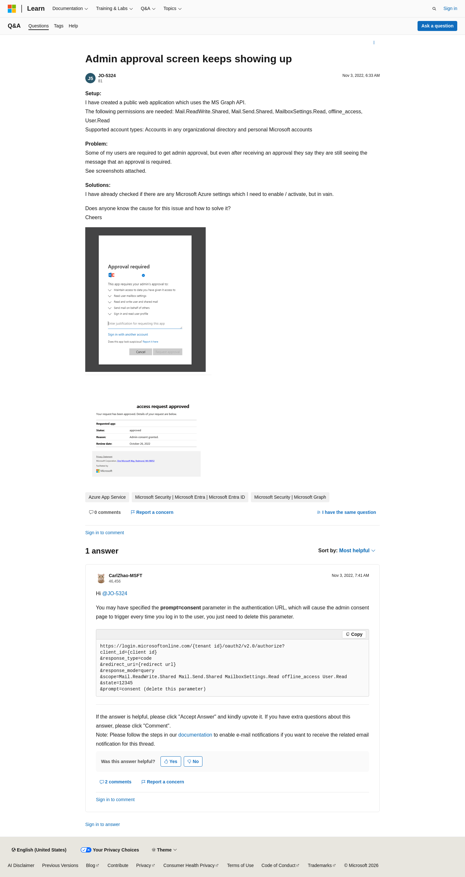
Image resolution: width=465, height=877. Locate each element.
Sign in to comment (104, 532)
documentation (195, 735)
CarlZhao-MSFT (125, 575)
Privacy (143, 865)
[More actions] (374, 42)
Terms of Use (240, 865)
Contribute (118, 865)
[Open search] (434, 9)
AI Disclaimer (21, 865)
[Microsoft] (12, 9)
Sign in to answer (102, 824)
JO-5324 (107, 75)
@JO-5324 (115, 593)
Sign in (450, 8)
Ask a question (437, 25)
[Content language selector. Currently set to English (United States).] (39, 850)
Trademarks (320, 865)
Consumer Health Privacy (189, 865)
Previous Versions (60, 865)
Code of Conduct (278, 865)
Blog (90, 865)
